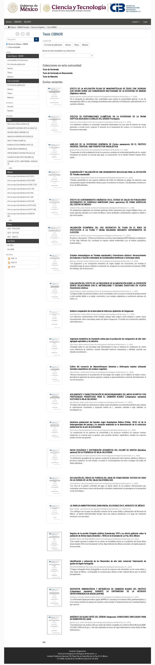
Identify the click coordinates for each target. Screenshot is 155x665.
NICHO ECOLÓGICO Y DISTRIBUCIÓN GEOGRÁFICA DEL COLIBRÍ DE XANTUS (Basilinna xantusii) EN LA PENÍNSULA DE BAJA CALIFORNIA (108, 451)
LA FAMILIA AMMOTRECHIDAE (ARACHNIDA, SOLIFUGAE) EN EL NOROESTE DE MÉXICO (107, 505)
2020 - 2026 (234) (13, 229)
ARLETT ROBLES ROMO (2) (16, 141)
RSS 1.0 (12, 258)
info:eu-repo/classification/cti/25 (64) (20, 201)
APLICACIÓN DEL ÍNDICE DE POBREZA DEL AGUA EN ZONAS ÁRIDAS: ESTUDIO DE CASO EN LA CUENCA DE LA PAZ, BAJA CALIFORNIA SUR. (108, 479)
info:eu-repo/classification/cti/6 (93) (20, 193)
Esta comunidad (13, 47)
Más (44, 642)
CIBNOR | (18, 21)
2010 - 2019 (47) (13, 233)
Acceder (10, 107)
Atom (11, 267)
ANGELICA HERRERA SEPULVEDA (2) (20, 136)
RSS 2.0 (12, 263)
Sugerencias (81, 651)
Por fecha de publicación (16, 64)
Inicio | (9, 21)
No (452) (10, 245)
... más (9, 168)
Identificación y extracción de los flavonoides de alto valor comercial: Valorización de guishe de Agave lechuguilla (108, 562)
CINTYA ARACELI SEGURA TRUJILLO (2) (21, 153)
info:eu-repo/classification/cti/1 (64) (20, 197)
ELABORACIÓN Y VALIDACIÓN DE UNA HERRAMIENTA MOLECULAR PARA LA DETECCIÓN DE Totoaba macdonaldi (108, 173)
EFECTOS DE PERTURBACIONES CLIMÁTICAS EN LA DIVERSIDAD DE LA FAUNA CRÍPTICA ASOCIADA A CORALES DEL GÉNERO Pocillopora (108, 117)
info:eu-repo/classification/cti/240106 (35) (21, 215)
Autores (10, 68)
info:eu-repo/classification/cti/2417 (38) (21, 210)
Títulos (9, 73)
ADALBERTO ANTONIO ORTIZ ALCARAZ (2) (22, 128)
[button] (135, 22)
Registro (10, 111)
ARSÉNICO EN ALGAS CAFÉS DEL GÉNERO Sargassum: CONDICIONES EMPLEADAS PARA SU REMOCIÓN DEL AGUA (108, 618)
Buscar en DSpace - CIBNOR (17, 44)
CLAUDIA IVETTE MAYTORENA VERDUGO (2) (22, 162)
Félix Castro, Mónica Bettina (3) (18, 124)
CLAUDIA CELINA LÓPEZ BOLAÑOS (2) (20, 157)
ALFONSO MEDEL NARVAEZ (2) (18, 132)
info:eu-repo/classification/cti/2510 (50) (21, 205)
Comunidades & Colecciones (17, 60)
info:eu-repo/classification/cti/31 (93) (20, 189)
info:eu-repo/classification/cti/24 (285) (21, 180)
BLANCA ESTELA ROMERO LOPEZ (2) (20, 145)
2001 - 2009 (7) (12, 237)
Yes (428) (10, 249)
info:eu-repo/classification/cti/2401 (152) (22, 185)
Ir (91, 55)
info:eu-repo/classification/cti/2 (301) (20, 176)
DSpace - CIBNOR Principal (19, 27)
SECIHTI (27, 21)
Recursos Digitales (38, 27)
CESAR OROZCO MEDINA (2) (17, 149)
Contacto (72, 651)
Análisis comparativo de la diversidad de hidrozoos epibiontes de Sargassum (102, 311)
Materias (10, 77)
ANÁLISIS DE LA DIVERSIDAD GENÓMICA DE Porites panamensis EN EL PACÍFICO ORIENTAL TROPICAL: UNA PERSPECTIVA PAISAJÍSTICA (108, 145)
